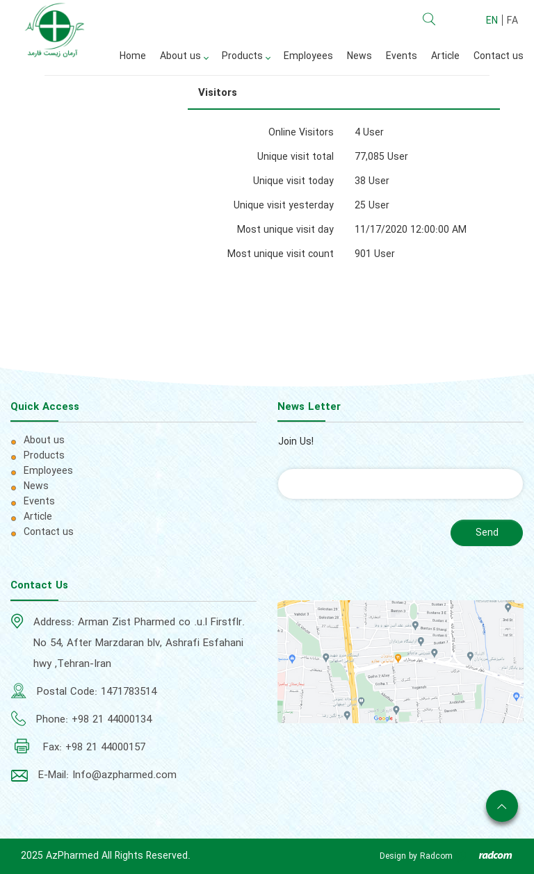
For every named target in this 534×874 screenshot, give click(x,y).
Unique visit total (295, 157)
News (36, 486)
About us (44, 440)
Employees (48, 471)
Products (44, 455)
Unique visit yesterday (284, 205)
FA (512, 20)
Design (393, 856)
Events (39, 501)
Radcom (436, 856)
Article (38, 517)
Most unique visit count (280, 254)
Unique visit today (293, 181)
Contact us (49, 532)
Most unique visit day (285, 230)
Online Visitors (301, 132)
